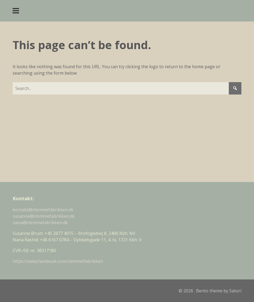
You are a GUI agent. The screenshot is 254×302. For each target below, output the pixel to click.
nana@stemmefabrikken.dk (40, 222)
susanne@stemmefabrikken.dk (44, 216)
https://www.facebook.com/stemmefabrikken (58, 261)
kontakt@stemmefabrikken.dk (43, 210)
